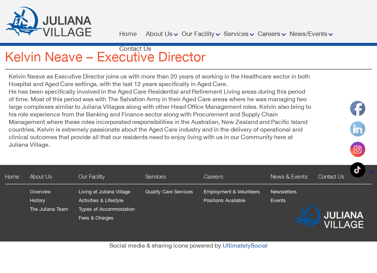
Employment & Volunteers (232, 192)
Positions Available (224, 200)
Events (278, 200)
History (37, 200)
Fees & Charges (96, 218)
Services (236, 34)
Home (128, 34)
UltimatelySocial (245, 245)
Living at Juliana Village (104, 192)
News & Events (289, 176)
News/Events (308, 34)
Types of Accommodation (107, 209)
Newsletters (284, 192)
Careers (269, 34)
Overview (40, 192)
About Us (159, 34)
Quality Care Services (169, 192)
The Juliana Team (49, 209)
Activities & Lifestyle (101, 200)
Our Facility (198, 34)
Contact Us (135, 48)
